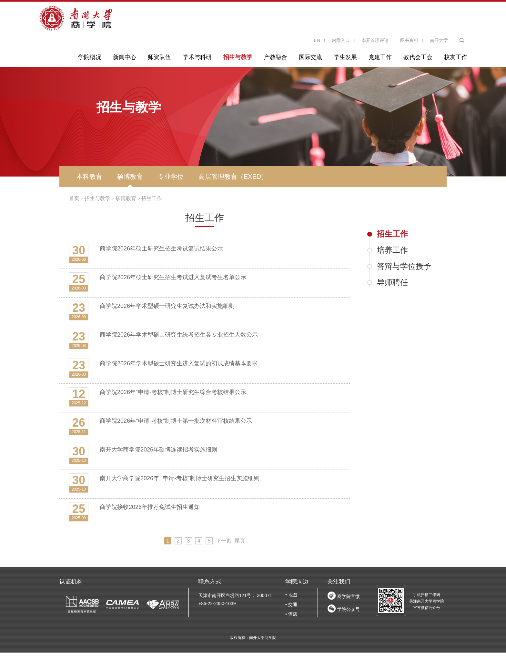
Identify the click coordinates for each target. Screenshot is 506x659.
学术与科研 (197, 57)
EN (317, 40)
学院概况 (89, 57)
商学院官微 (348, 596)
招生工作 (151, 198)
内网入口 (341, 40)
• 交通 (291, 604)
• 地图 (291, 594)
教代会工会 (417, 57)
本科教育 (89, 176)
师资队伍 (159, 57)
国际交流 (310, 57)
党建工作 (380, 57)
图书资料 (409, 40)
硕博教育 (130, 176)
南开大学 (439, 40)
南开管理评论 (375, 40)
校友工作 (455, 57)
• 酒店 (291, 614)
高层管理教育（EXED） (233, 176)
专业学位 (171, 176)
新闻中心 (124, 57)
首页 (74, 198)
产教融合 (275, 57)
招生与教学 (237, 57)
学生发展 (345, 57)
